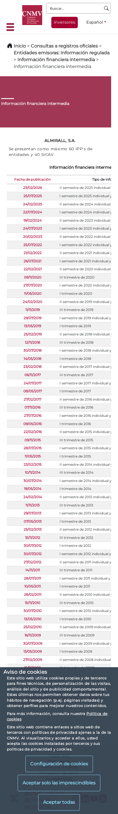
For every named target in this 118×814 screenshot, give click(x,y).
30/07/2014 (32, 481)
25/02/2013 (33, 529)
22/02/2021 (33, 269)
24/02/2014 (32, 497)
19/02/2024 (32, 220)
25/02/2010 (32, 627)
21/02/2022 (33, 253)
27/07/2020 (32, 285)
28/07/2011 (32, 578)
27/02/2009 (32, 660)
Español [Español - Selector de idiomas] (94, 22)
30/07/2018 (32, 350)
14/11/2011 (32, 570)
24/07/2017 (33, 383)
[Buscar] (106, 8)
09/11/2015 (33, 440)
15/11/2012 (32, 537)
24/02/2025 (32, 204)
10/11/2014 (32, 472)
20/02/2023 (32, 236)
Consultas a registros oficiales (64, 46)
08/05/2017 (32, 391)
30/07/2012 (33, 545)
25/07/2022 (32, 245)
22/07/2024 (32, 212)
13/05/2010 (32, 619)
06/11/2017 (33, 375)
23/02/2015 (33, 464)
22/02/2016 (33, 432)
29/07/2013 (32, 513)
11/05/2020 (32, 293)
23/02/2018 (32, 366)
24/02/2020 (32, 302)
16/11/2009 (33, 635)
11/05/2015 (33, 456)
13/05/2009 (32, 651)
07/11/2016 (32, 407)
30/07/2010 (32, 611)
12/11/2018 (32, 342)
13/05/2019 (32, 326)
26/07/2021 (32, 261)
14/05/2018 (32, 358)
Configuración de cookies (59, 763)
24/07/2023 (32, 228)
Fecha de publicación (32, 179)
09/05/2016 (32, 424)
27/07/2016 (32, 415)
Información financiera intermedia (56, 59)
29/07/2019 (32, 318)
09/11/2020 (32, 277)
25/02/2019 (33, 334)
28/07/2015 (33, 448)
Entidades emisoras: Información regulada (61, 52)
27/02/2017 (32, 399)
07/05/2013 (33, 521)
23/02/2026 (32, 188)
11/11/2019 (32, 310)
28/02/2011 (32, 594)
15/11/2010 (32, 603)
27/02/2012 (32, 562)
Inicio (20, 46)
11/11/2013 (32, 505)
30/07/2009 (32, 643)
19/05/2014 (32, 489)
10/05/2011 (32, 586)
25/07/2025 (32, 196)
